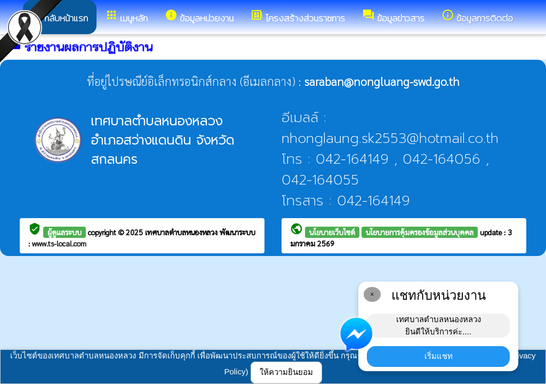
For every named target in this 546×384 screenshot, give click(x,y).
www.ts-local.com (59, 243)
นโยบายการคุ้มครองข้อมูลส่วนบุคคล (419, 232)
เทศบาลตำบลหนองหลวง (182, 232)
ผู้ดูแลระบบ (64, 232)
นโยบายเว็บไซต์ (332, 232)
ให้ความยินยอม (286, 372)
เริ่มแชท (438, 356)
